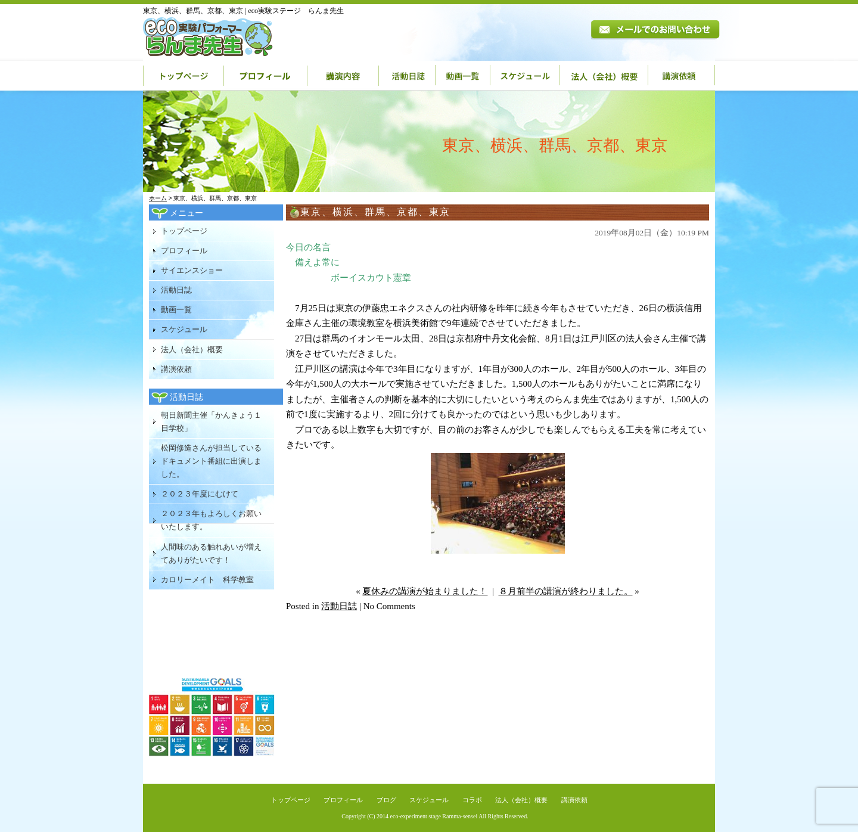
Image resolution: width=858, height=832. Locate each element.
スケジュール (525, 76)
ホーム (158, 198)
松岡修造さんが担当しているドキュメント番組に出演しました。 (211, 461)
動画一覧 (463, 76)
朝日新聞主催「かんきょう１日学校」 (211, 422)
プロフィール (265, 76)
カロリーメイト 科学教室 (207, 579)
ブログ (386, 799)
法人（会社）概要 (604, 76)
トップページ (183, 76)
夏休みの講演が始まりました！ (424, 591)
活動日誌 (407, 76)
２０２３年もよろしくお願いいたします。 (211, 520)
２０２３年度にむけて (199, 493)
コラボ (472, 799)
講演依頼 (681, 76)
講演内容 (343, 76)
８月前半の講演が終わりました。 (566, 591)
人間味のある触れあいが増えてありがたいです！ (211, 553)
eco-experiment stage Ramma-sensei (434, 816)
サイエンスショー (192, 270)
